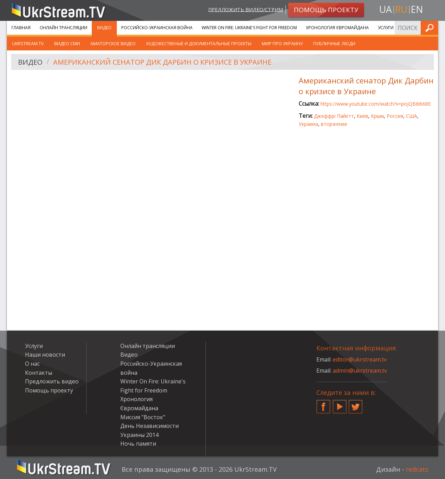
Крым (377, 116)
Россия (395, 116)
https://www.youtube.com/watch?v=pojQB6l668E (376, 103)
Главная (21, 28)
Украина (308, 124)
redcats (417, 469)
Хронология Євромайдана (337, 28)
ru (401, 9)
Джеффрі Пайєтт (334, 116)
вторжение (334, 124)
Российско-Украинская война (157, 28)
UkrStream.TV (28, 43)
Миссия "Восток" (142, 417)
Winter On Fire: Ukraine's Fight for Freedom (249, 28)
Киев (362, 116)
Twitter (356, 404)
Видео (104, 28)
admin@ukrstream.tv (360, 370)
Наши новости (45, 354)
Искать (430, 27)
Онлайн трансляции (63, 28)
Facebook (323, 404)
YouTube (340, 404)
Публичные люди (334, 43)
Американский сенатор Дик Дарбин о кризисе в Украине (162, 62)
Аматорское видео (113, 43)
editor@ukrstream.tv (360, 359)
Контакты (38, 372)
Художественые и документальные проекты (198, 43)
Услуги (386, 28)
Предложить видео (52, 381)
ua (385, 9)
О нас (32, 363)
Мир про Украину (282, 43)
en (417, 9)
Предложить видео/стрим (245, 9)
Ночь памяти (138, 443)
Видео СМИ (67, 43)
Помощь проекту (49, 390)
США (411, 116)
